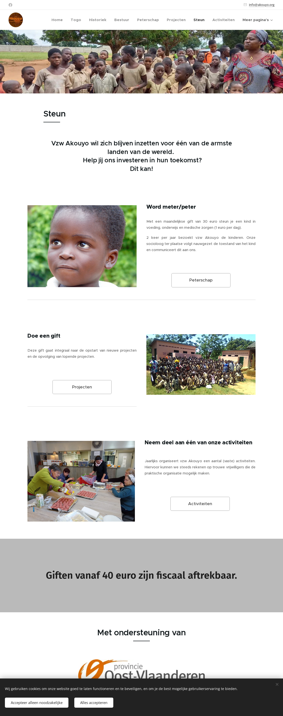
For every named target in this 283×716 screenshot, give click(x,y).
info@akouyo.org (261, 4)
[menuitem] (58, 20)
